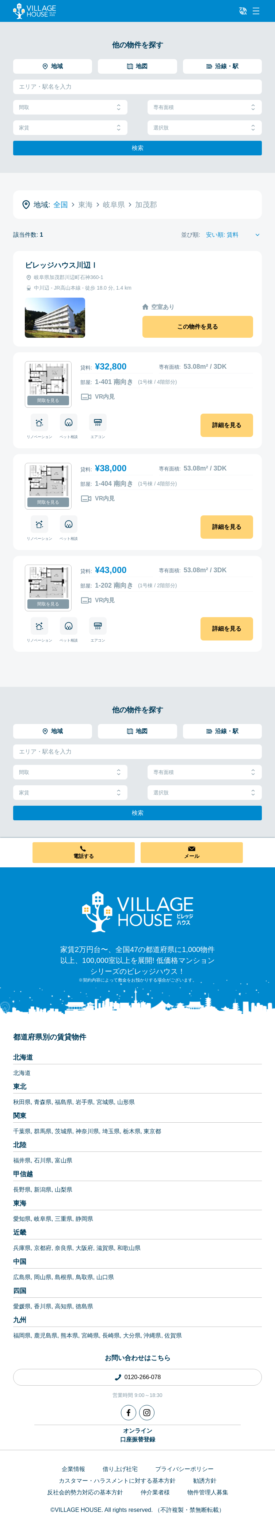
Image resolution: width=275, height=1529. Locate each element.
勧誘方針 (205, 1481)
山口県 (105, 1277)
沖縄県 (152, 1335)
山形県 (126, 1102)
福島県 (63, 1102)
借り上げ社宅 (120, 1469)
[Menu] (256, 11)
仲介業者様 (155, 1492)
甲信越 (23, 1174)
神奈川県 (87, 1131)
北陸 (19, 1145)
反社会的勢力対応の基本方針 (85, 1492)
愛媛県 (22, 1306)
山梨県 (63, 1190)
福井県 (22, 1160)
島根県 (63, 1277)
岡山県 (42, 1277)
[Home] (137, 911)
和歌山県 (129, 1248)
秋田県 (22, 1102)
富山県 (63, 1160)
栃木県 (132, 1131)
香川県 (42, 1306)
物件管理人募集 (207, 1492)
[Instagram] (146, 1412)
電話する (83, 856)
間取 (70, 107)
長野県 (22, 1190)
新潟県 (42, 1190)
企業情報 (73, 1469)
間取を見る (48, 400)
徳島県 (84, 1306)
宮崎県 (90, 1335)
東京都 (152, 1131)
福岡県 (22, 1335)
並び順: (190, 235)
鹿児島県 (45, 1335)
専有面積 (204, 107)
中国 (19, 1261)
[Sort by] (234, 235)
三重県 (63, 1219)
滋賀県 (105, 1248)
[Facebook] (128, 1412)
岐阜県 (42, 1219)
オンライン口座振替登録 (137, 1435)
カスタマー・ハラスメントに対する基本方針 (117, 1481)
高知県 (63, 1306)
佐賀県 (173, 1335)
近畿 (19, 1232)
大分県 (132, 1335)
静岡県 (84, 1219)
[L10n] (243, 11)
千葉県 (22, 1131)
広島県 (22, 1277)
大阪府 (84, 1248)
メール (191, 856)
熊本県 (69, 1335)
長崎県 (111, 1335)
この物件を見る (197, 327)
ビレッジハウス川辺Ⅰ (61, 265)
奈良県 (63, 1248)
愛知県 (22, 1219)
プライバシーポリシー (184, 1469)
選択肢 (204, 128)
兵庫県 (22, 1248)
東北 (19, 1086)
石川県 (42, 1160)
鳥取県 (84, 1277)
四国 (19, 1290)
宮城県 (105, 1102)
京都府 (42, 1248)
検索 (138, 148)
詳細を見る (226, 425)
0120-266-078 (143, 1377)
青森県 (42, 1102)
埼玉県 (111, 1131)
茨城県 (63, 1131)
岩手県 (84, 1102)
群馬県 (42, 1131)
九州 (19, 1320)
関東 (19, 1115)
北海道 (23, 1057)
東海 (19, 1203)
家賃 (70, 128)
